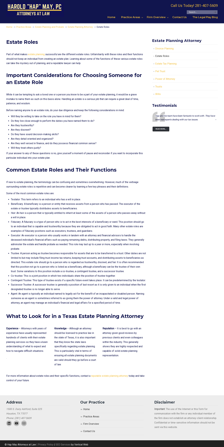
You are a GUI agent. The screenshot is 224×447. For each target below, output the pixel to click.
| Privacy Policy (45, 444)
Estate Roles (162, 56)
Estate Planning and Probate (49, 27)
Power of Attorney (165, 78)
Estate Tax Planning (166, 63)
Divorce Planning (164, 48)
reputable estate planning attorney (109, 375)
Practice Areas (23, 27)
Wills (158, 94)
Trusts (158, 86)
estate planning (36, 54)
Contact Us (89, 431)
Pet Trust (160, 71)
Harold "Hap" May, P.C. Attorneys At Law (35, 9)
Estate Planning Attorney (80, 27)
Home (9, 27)
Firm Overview (91, 423)
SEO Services (63, 444)
